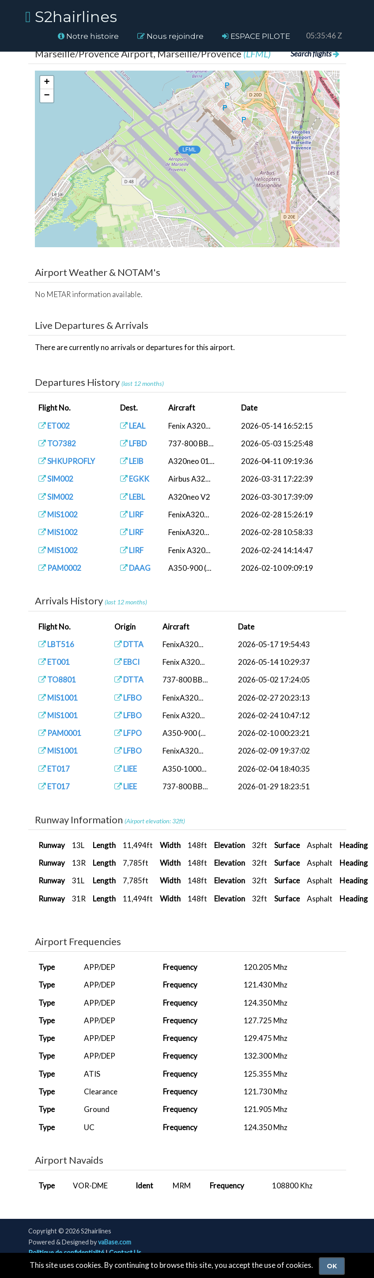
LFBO (128, 697)
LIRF (132, 514)
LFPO (128, 733)
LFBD (133, 443)
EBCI (127, 662)
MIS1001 (58, 697)
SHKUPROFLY (66, 461)
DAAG (135, 568)
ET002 (54, 425)
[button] (181, 148)
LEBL (132, 496)
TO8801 (57, 679)
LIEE (125, 768)
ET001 (54, 662)
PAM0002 (59, 568)
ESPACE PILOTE (256, 36)
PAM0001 (59, 733)
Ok (332, 1266)
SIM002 (55, 478)
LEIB (132, 461)
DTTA (129, 644)
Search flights (315, 53)
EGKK (134, 478)
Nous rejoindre (170, 36)
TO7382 (57, 443)
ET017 (54, 768)
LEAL (132, 425)
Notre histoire (88, 36)
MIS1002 (58, 514)
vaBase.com (114, 1242)
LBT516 (56, 644)
